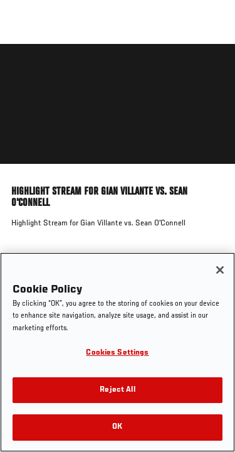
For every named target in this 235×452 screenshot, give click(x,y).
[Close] (220, 270)
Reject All (117, 390)
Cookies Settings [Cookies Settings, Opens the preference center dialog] (117, 353)
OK (117, 427)
